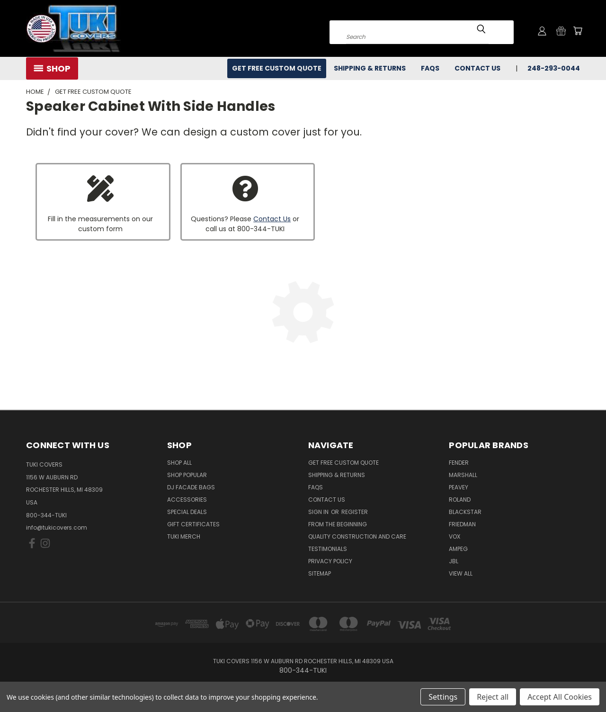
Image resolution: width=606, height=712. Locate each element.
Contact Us (477, 68)
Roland (460, 500)
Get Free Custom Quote (276, 68)
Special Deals (187, 512)
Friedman (462, 524)
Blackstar (465, 512)
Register (354, 512)
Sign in (319, 512)
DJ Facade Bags (191, 487)
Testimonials (327, 549)
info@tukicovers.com (56, 527)
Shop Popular (187, 475)
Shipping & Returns (370, 68)
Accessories (187, 500)
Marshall (463, 475)
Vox (454, 536)
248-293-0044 (553, 68)
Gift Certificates (193, 524)
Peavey (458, 487)
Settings (442, 697)
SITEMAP (319, 573)
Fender (459, 463)
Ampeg (458, 549)
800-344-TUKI (46, 515)
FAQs (430, 68)
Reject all (492, 697)
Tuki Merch (183, 536)
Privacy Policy (330, 561)
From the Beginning (337, 524)
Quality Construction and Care (357, 536)
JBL (453, 561)
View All (460, 573)
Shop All (179, 463)
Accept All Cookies (559, 697)
